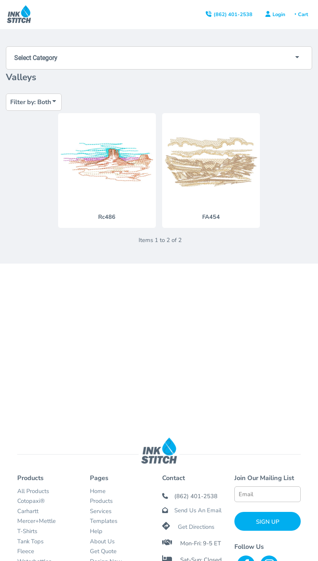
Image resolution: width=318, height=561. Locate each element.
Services (100, 511)
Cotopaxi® (31, 501)
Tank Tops (30, 541)
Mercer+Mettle (36, 521)
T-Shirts (27, 531)
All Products (33, 491)
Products (101, 501)
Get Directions (196, 527)
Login (278, 14)
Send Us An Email (197, 510)
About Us (102, 541)
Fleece (25, 551)
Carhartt (27, 511)
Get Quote (103, 551)
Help (96, 531)
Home (98, 491)
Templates (103, 521)
